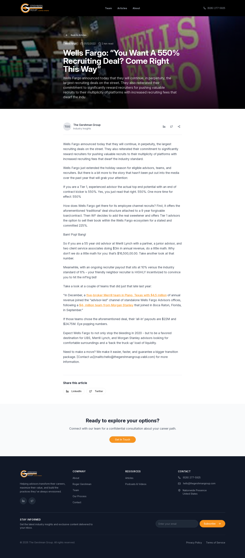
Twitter (96, 392)
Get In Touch (122, 440)
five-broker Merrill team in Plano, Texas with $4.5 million (126, 296)
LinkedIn (74, 392)
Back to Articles (75, 35)
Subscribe (212, 523)
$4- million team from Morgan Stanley (106, 306)
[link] (197, 483)
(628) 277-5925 (214, 8)
